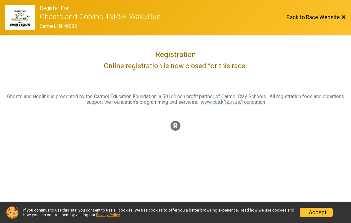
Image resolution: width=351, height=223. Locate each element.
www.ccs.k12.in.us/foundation (233, 102)
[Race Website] (22, 17)
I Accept (316, 212)
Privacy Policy (108, 214)
